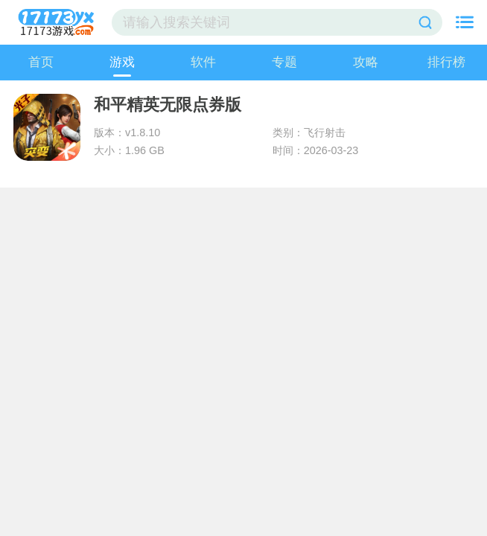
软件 (203, 62)
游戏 (122, 62)
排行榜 (446, 62)
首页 (41, 62)
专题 (284, 62)
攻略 (365, 62)
